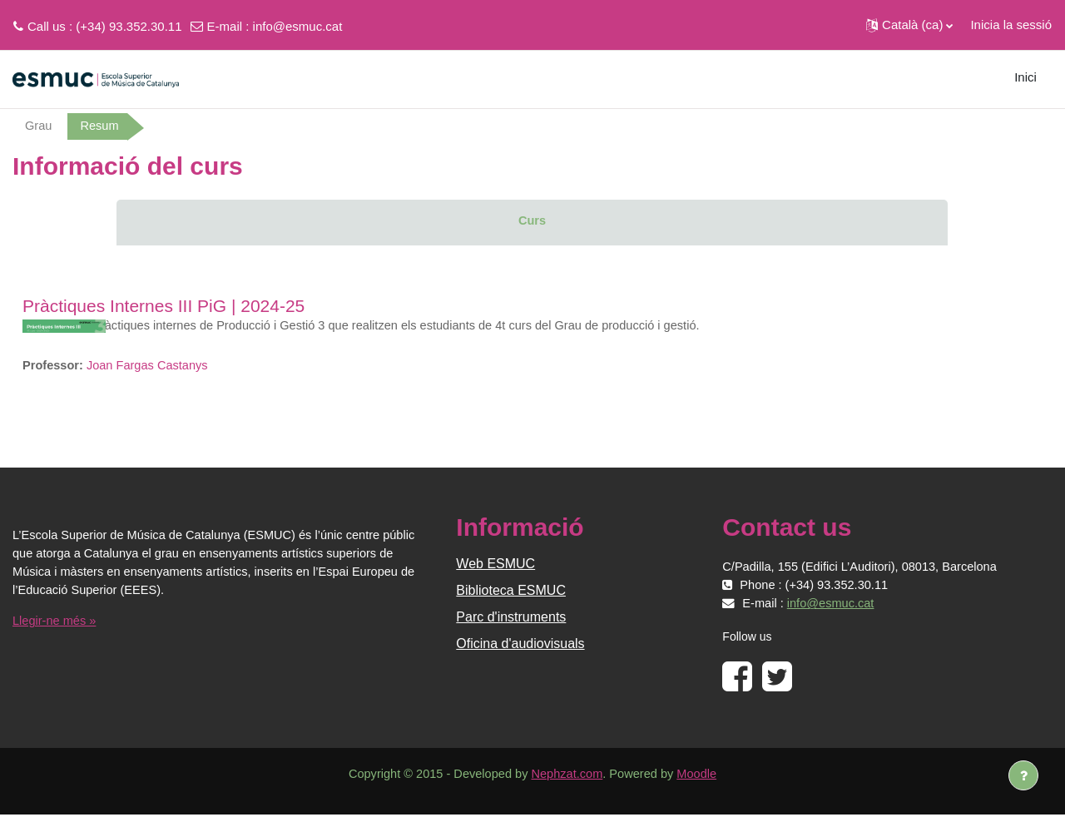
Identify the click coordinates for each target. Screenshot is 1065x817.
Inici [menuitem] (1025, 77)
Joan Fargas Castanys (150, 366)
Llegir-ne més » (55, 623)
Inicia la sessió (1011, 24)
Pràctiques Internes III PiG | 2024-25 (163, 306)
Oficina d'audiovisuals (520, 646)
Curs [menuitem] (532, 222)
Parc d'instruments (511, 619)
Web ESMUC (495, 566)
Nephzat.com (567, 777)
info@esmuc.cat (298, 26)
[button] (909, 25)
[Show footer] (1023, 775)
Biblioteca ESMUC (511, 593)
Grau (38, 126)
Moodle (701, 777)
